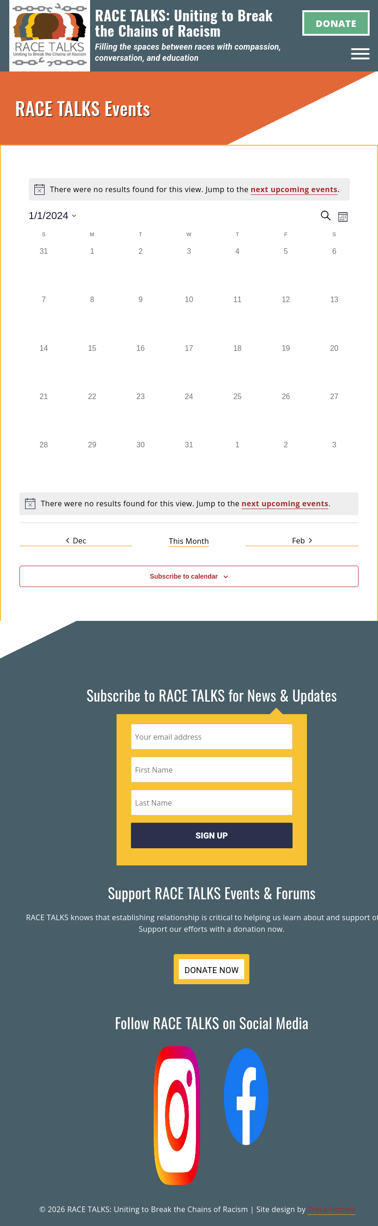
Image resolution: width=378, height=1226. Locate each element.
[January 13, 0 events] (334, 318)
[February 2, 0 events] (285, 463)
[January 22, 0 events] (92, 415)
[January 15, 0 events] (92, 367)
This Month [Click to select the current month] (189, 541)
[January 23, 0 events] (141, 415)
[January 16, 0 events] (141, 367)
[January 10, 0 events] (189, 318)
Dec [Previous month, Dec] (76, 541)
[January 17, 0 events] (189, 367)
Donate (336, 23)
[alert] (189, 189)
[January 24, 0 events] (189, 415)
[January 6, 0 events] (334, 270)
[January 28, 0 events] (44, 463)
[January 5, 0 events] (285, 270)
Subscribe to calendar (184, 576)
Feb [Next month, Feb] (302, 541)
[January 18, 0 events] (237, 367)
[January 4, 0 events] (237, 270)
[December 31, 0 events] (44, 270)
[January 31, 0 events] (189, 463)
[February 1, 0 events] (237, 463)
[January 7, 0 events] (44, 318)
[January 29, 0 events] (92, 463)
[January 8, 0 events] (92, 318)
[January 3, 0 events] (189, 270)
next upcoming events (294, 189)
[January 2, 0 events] (141, 270)
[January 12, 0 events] (285, 318)
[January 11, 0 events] (237, 318)
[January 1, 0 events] (92, 270)
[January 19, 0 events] (285, 367)
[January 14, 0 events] (44, 367)
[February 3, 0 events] (334, 463)
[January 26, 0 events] (285, 415)
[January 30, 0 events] (141, 463)
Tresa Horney (331, 1209)
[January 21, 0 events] (44, 415)
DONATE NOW (211, 970)
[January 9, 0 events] (141, 318)
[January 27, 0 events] (334, 415)
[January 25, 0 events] (237, 415)
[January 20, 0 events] (334, 367)
